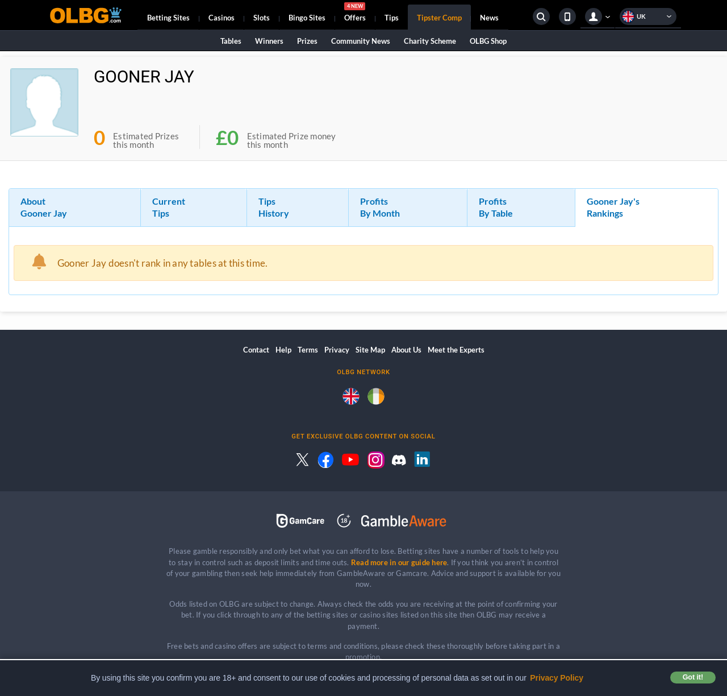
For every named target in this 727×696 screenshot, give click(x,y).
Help (283, 349)
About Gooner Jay (43, 207)
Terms (308, 349)
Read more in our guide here (399, 562)
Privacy (336, 349)
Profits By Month (380, 207)
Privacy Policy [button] (556, 677)
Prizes (307, 40)
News (489, 17)
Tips (392, 17)
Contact (256, 349)
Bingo (307, 17)
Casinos (221, 17)
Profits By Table (496, 207)
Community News (360, 40)
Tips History (273, 207)
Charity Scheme (430, 40)
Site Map (370, 349)
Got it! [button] (693, 677)
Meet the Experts (456, 349)
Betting (168, 17)
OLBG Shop (488, 40)
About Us (406, 349)
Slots (261, 17)
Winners (269, 40)
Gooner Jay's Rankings (613, 207)
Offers (355, 13)
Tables (230, 40)
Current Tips (168, 207)
